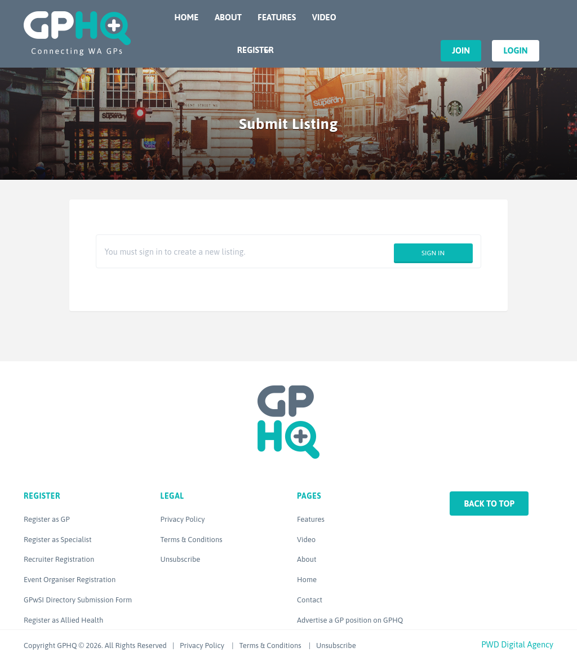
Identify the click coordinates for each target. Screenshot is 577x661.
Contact (309, 600)
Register (255, 50)
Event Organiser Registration (70, 579)
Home (187, 17)
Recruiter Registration (59, 559)
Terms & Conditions (192, 539)
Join (461, 50)
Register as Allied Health (63, 620)
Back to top (489, 503)
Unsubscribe (181, 559)
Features (277, 17)
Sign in (433, 253)
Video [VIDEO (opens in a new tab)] (324, 17)
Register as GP (47, 519)
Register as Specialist (57, 539)
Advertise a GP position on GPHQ (350, 620)
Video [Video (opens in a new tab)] (306, 539)
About (228, 17)
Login (515, 50)
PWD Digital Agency (517, 644)
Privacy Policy (183, 519)
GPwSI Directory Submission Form (78, 600)
